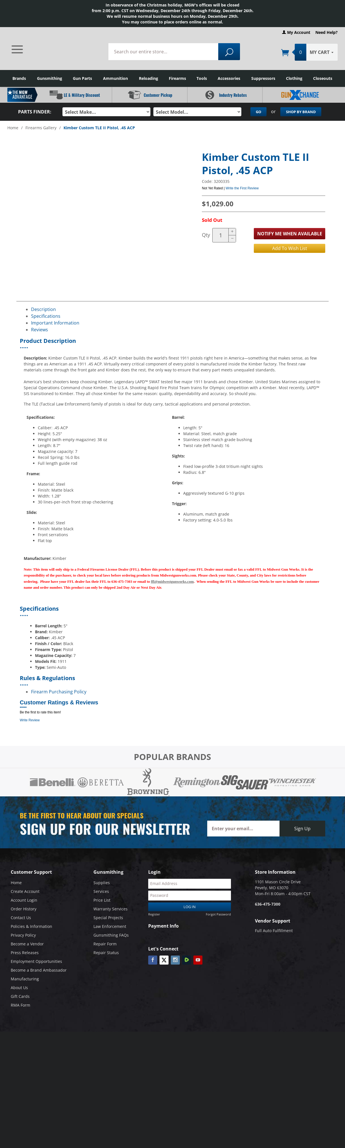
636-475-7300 (267, 904)
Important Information (55, 323)
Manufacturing (25, 979)
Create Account (25, 891)
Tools (201, 78)
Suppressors (263, 78)
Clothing (294, 78)
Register (154, 914)
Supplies (101, 882)
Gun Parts (82, 78)
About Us (19, 987)
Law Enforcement (109, 926)
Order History (23, 909)
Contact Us (21, 917)
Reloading (148, 78)
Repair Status (106, 952)
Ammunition (115, 78)
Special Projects (108, 917)
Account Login (24, 900)
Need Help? (326, 32)
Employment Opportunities (36, 961)
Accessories (229, 78)
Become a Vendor (27, 944)
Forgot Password (218, 914)
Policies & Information (31, 926)
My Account (296, 32)
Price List (101, 900)
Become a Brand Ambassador (39, 970)
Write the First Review (242, 188)
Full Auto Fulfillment (274, 930)
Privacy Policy (23, 935)
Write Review (30, 720)
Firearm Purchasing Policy (58, 692)
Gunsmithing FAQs (111, 935)
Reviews (39, 330)
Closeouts (322, 78)
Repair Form (105, 944)
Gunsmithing (49, 78)
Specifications (45, 316)
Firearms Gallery (40, 127)
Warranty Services (110, 909)
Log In (190, 906)
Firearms (177, 78)
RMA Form (20, 1005)
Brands (19, 78)
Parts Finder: (34, 112)
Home (12, 127)
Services (101, 891)
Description (43, 309)
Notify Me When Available (289, 234)
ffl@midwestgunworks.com (172, 581)
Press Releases (25, 952)
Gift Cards (20, 996)
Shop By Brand (301, 111)
